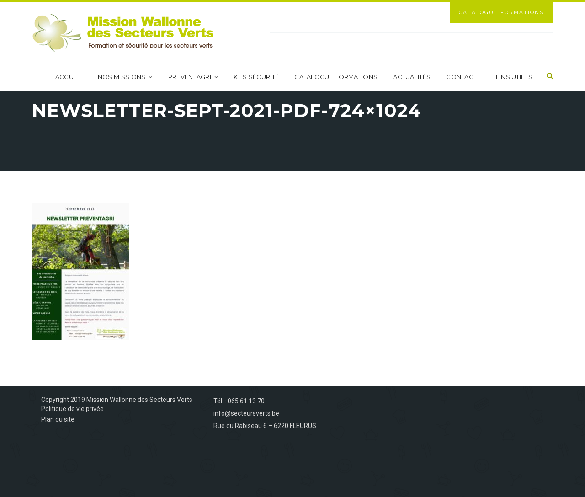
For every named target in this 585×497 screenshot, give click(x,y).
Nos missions (125, 76)
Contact (461, 76)
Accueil (68, 76)
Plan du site (57, 419)
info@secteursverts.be (246, 413)
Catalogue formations (336, 76)
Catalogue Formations (501, 12)
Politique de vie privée (72, 408)
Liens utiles (512, 76)
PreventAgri (193, 76)
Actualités (412, 76)
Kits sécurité (256, 76)
